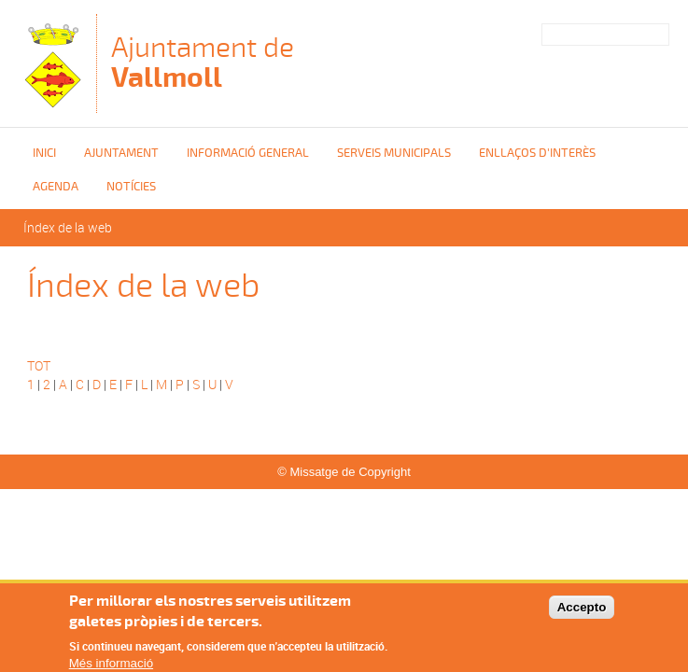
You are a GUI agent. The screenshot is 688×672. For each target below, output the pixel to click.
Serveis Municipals (394, 153)
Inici (44, 153)
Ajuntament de (202, 62)
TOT (38, 365)
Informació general (248, 153)
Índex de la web (67, 227)
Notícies (131, 186)
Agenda (55, 186)
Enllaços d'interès (537, 153)
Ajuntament (121, 153)
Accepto (582, 613)
